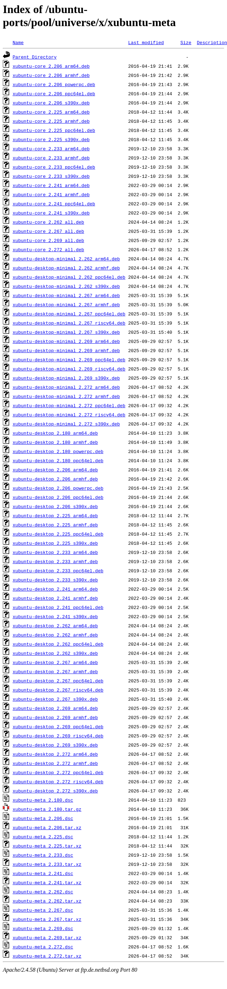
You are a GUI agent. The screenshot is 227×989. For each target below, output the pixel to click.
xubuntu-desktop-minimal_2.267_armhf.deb (66, 304)
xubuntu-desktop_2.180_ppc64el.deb (58, 460)
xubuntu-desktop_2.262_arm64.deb (55, 625)
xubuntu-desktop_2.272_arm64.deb (55, 754)
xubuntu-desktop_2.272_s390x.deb (55, 791)
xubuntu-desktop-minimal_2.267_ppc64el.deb (69, 313)
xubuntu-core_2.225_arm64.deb (51, 112)
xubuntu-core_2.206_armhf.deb (51, 75)
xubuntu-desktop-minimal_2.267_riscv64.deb (69, 323)
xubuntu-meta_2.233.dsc (43, 855)
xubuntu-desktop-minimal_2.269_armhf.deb (66, 350)
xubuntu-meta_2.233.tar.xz (47, 864)
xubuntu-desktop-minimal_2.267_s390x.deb (66, 332)
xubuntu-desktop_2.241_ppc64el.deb (58, 607)
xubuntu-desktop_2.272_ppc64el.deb (58, 772)
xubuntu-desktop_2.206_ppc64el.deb (58, 497)
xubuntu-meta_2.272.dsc (43, 946)
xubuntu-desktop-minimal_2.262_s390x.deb (66, 286)
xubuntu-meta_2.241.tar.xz (47, 882)
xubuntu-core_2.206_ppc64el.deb (54, 93)
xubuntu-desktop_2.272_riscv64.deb (58, 781)
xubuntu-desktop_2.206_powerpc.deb (58, 488)
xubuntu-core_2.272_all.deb (48, 249)
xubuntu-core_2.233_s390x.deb (51, 176)
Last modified (146, 42)
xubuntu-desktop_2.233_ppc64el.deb (58, 570)
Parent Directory (35, 57)
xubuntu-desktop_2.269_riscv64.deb (58, 735)
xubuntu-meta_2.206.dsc (43, 818)
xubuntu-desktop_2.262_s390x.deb (55, 653)
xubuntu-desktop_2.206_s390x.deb (55, 506)
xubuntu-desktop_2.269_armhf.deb (55, 717)
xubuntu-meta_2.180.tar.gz (47, 809)
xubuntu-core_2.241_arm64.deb (51, 185)
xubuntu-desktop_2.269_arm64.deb (55, 708)
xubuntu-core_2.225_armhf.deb (51, 121)
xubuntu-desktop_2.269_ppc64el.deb (58, 726)
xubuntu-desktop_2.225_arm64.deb (55, 515)
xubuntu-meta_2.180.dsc (43, 800)
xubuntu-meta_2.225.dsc (43, 836)
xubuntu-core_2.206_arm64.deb (51, 66)
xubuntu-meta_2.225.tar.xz (47, 846)
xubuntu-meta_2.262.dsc (43, 891)
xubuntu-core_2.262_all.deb (48, 222)
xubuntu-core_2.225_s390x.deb (51, 139)
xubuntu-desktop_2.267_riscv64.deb (58, 690)
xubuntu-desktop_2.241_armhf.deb (55, 598)
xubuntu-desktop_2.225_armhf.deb (55, 524)
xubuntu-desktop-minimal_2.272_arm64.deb (66, 387)
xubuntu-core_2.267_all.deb (48, 231)
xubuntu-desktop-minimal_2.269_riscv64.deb (69, 369)
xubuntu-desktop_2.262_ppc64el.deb (58, 644)
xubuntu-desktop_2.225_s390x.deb (55, 543)
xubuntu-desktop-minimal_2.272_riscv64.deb (69, 414)
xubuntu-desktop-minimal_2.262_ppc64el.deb (69, 277)
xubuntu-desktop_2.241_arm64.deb (55, 589)
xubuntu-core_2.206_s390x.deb (51, 102)
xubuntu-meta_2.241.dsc (43, 873)
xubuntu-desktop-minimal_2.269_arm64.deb (66, 341)
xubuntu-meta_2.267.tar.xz (47, 919)
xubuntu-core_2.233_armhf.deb (51, 158)
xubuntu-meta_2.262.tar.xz (47, 901)
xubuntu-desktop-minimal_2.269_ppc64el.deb (69, 359)
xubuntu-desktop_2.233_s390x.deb (55, 580)
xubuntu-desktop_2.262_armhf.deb (55, 635)
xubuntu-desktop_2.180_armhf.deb (55, 442)
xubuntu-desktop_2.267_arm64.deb (55, 662)
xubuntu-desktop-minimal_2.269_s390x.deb (66, 378)
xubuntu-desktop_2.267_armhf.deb (55, 671)
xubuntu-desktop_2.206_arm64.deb (55, 469)
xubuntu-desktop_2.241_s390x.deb (55, 616)
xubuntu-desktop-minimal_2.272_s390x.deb (66, 424)
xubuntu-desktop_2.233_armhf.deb (55, 561)
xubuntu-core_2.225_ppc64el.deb (54, 130)
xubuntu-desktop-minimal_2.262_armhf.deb (66, 268)
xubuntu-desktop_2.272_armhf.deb (55, 763)
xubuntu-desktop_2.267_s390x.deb (55, 699)
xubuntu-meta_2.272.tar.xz (47, 956)
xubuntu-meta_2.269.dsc (43, 928)
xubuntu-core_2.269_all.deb (48, 240)
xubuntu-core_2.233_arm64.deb (51, 148)
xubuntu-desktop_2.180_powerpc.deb (58, 451)
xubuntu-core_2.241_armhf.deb (51, 194)
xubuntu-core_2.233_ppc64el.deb (54, 167)
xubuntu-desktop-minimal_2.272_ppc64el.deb (69, 405)
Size (185, 42)
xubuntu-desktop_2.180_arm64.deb (55, 433)
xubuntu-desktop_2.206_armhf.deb (55, 479)
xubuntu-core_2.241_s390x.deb (51, 213)
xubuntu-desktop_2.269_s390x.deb (55, 745)
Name (18, 42)
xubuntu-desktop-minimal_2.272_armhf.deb (66, 396)
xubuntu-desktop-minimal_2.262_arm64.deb (66, 258)
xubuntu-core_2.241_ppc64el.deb (54, 203)
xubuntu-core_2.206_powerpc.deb (54, 84)
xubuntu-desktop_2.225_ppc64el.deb (58, 534)
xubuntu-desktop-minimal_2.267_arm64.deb (66, 295)
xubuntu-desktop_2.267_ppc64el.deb (58, 680)
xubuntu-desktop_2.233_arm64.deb (55, 552)
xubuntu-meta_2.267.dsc (43, 910)
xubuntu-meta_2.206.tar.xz (47, 827)
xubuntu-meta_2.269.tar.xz (47, 937)
